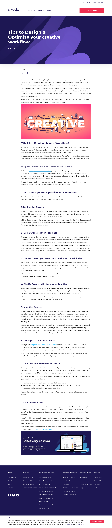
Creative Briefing (44, 484)
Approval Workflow (45, 477)
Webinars (83, 481)
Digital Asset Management (47, 488)
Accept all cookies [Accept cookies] (97, 521)
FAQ (95, 488)
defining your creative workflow (40, 171)
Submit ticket (98, 481)
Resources (80, 2)
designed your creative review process (43, 345)
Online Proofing (44, 501)
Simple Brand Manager (30, 488)
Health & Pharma (68, 481)
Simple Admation (28, 477)
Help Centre (97, 484)
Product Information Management (50, 505)
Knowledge (83, 477)
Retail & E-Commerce (69, 494)
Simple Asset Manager (30, 481)
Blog (88, 2)
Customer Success (86, 484)
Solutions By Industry (70, 473)
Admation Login (98, 2)
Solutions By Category (46, 473)
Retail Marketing (44, 508)
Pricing (49, 10)
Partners (10, 484)
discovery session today (44, 429)
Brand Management (45, 481)
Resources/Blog (85, 473)
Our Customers (12, 481)
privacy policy (69, 524)
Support (97, 473)
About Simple (12, 477)
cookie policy (80, 524)
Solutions (41, 10)
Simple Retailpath (28, 484)
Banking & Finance (69, 477)
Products (31, 10)
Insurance (66, 484)
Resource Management (46, 498)
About (10, 473)
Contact (10, 488)
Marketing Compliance (46, 491)
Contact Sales (92, 10)
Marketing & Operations (70, 488)
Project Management (46, 494)
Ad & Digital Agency (69, 491)
